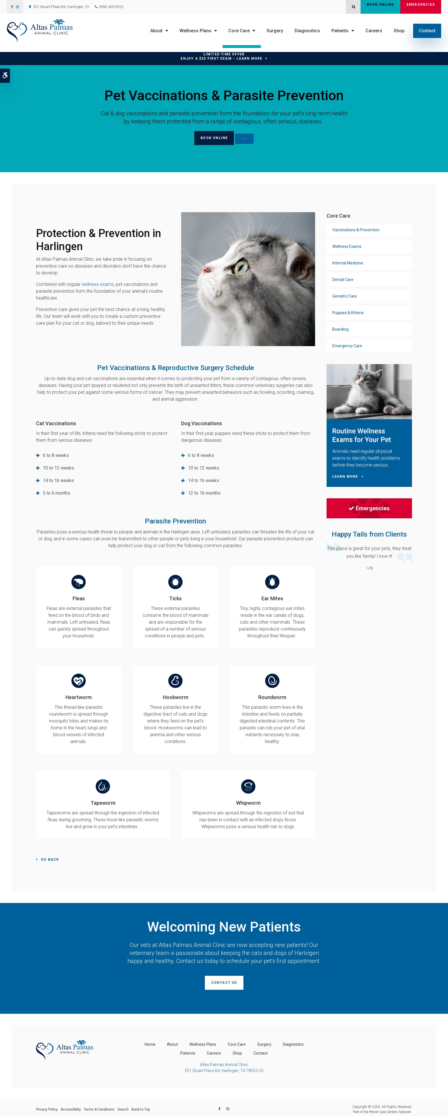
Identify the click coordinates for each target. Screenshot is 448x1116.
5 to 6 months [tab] (56, 492)
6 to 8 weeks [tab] (56, 454)
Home (150, 1041)
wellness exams (98, 283)
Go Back (50, 858)
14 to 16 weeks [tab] (58, 479)
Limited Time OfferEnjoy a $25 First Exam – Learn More (221, 56)
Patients (340, 30)
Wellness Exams (346, 245)
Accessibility (71, 1107)
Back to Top (140, 1107)
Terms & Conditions (99, 1107)
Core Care (239, 30)
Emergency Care (347, 344)
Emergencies (421, 7)
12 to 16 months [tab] (204, 492)
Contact (427, 30)
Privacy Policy (47, 1107)
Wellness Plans (195, 30)
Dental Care (342, 278)
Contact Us (224, 981)
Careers (373, 30)
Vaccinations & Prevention (355, 228)
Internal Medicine (347, 262)
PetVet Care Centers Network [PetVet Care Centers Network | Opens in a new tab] (390, 1109)
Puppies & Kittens (348, 311)
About (156, 30)
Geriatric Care (344, 295)
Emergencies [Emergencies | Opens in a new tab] (369, 507)
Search (123, 1107)
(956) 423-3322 (111, 7)
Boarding (340, 328)
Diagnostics (307, 30)
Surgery (275, 30)
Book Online (380, 7)
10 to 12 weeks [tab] (58, 466)
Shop (399, 30)
